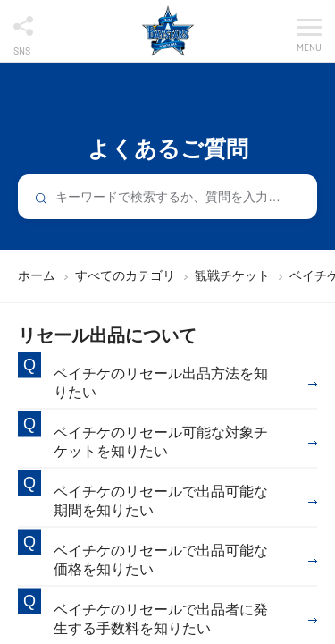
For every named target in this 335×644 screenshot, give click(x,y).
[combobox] (167, 196)
